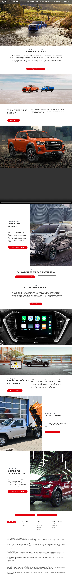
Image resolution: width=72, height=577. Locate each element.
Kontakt (58, 1)
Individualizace (39, 527)
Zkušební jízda (54, 525)
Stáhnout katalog (47, 277)
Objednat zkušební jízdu (25, 515)
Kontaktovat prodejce (47, 515)
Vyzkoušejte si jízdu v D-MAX (36, 69)
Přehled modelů (13, 120)
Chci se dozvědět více (15, 390)
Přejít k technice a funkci (18, 247)
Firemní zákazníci (34, 1)
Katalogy (53, 527)
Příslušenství (39, 529)
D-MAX (26, 1)
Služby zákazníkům (44, 1)
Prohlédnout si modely (52, 432)
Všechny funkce (35, 303)
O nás (53, 1)
